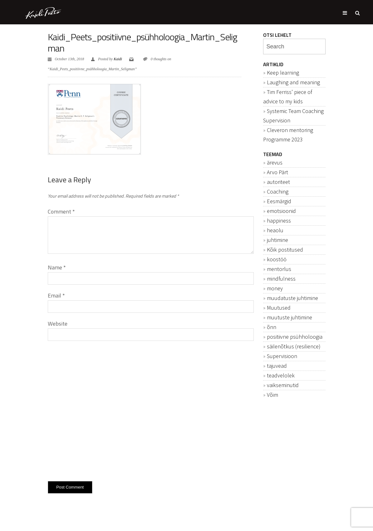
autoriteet (278, 181)
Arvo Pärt (277, 172)
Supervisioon (282, 356)
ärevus (274, 162)
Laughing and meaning (293, 82)
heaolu (275, 230)
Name (57, 267)
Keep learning (283, 72)
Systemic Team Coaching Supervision (293, 115)
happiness (279, 220)
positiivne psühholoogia (294, 336)
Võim (272, 394)
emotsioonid (281, 210)
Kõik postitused (285, 249)
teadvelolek (281, 375)
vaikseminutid (283, 385)
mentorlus (279, 269)
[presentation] (95, 409)
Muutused (279, 307)
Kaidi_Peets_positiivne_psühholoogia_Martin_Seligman (142, 42)
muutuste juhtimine (289, 317)
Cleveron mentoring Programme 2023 (288, 134)
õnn (271, 327)
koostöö (277, 259)
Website (57, 323)
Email (56, 295)
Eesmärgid (279, 201)
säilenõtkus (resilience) (294, 346)
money (275, 288)
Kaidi (118, 59)
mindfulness (281, 278)
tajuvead (277, 365)
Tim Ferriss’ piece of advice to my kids (287, 96)
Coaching (277, 191)
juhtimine (277, 239)
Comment (61, 211)
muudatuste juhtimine (292, 298)
